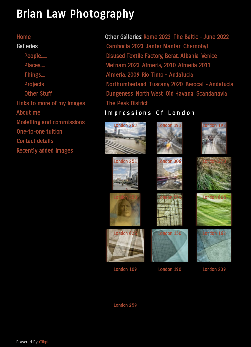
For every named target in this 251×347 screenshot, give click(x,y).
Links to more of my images (50, 103)
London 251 (125, 161)
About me (28, 112)
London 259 (125, 305)
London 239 (214, 269)
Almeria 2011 (194, 65)
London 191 (169, 125)
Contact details (34, 141)
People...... (35, 56)
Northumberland (126, 84)
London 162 (214, 233)
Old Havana (179, 94)
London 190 (169, 269)
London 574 (169, 197)
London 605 (214, 197)
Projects (34, 84)
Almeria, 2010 (159, 65)
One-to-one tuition (39, 131)
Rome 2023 (157, 37)
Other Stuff (38, 94)
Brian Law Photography (75, 14)
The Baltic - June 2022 (201, 37)
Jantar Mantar (163, 46)
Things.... (34, 75)
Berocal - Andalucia (209, 84)
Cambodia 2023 (124, 46)
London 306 (169, 161)
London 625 (125, 233)
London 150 (169, 233)
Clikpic (45, 341)
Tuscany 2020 (166, 84)
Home (23, 37)
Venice (209, 56)
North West (149, 94)
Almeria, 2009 (122, 75)
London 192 (214, 125)
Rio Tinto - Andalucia (167, 75)
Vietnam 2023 (123, 65)
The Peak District (127, 103)
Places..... (34, 65)
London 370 (214, 161)
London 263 (125, 125)
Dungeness (119, 94)
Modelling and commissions (50, 122)
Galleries (27, 46)
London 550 (125, 197)
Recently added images (44, 150)
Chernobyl (195, 46)
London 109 (125, 269)
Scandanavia (211, 94)
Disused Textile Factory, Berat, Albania (152, 56)
